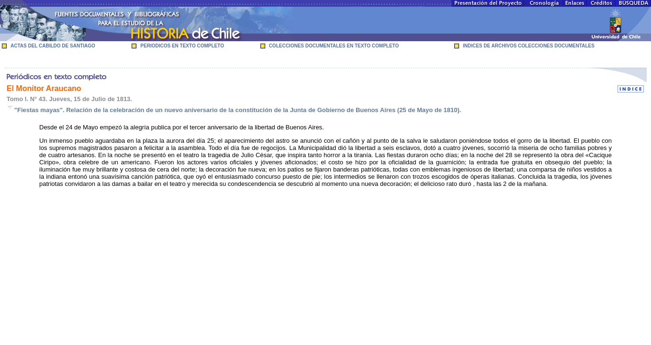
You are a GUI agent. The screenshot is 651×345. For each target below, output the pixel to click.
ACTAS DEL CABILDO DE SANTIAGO (53, 45)
